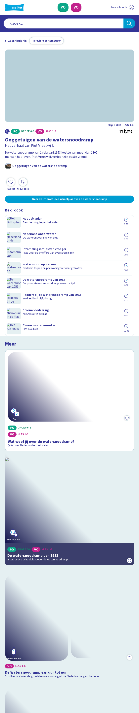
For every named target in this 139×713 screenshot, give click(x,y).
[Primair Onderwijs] (63, 7)
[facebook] (7, 678)
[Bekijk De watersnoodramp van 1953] (69, 335)
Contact (12, 598)
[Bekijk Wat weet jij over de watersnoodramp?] (69, 257)
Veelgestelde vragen (23, 604)
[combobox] (63, 23)
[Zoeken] (129, 23)
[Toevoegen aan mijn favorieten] (10, 183)
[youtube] (33, 678)
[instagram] (15, 678)
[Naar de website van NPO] (131, 7)
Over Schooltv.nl (19, 610)
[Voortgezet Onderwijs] (76, 7)
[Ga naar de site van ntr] (119, 688)
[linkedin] (24, 678)
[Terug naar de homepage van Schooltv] (14, 7)
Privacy (11, 615)
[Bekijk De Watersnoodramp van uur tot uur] (69, 415)
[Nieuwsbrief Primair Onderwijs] (48, 646)
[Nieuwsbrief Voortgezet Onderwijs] (91, 646)
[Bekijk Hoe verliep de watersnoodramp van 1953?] (69, 492)
